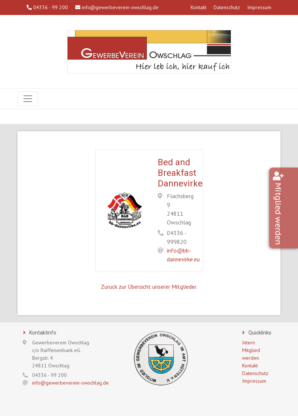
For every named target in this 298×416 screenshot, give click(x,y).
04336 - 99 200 (47, 7)
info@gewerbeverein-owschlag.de (116, 7)
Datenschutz (227, 7)
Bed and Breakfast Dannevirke (180, 173)
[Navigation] (28, 98)
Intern (248, 342)
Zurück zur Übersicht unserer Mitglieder (148, 286)
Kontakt (198, 7)
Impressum (259, 7)
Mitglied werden (289, 214)
